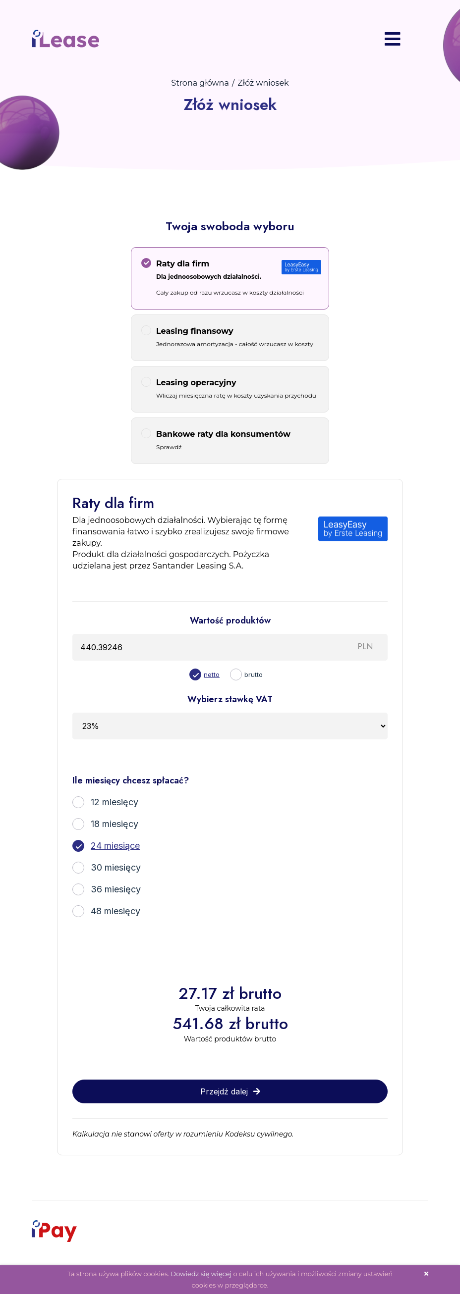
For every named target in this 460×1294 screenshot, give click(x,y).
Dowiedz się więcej (201, 1274)
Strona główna (200, 83)
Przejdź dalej (230, 1091)
